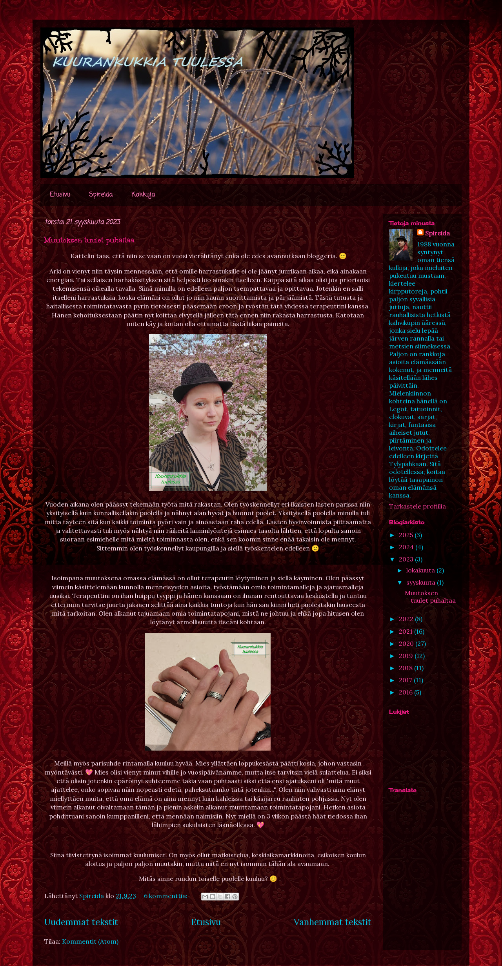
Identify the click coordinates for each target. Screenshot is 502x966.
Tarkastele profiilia (417, 506)
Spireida (101, 195)
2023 (407, 559)
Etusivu (60, 195)
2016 (406, 692)
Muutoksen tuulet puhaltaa (89, 240)
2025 (407, 535)
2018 (406, 668)
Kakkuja (143, 195)
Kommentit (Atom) (90, 941)
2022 (407, 619)
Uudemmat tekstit (81, 922)
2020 (407, 643)
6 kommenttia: (166, 896)
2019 (407, 656)
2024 (407, 547)
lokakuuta (421, 570)
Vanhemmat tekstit (332, 922)
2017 (406, 680)
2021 (406, 631)
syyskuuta (421, 582)
